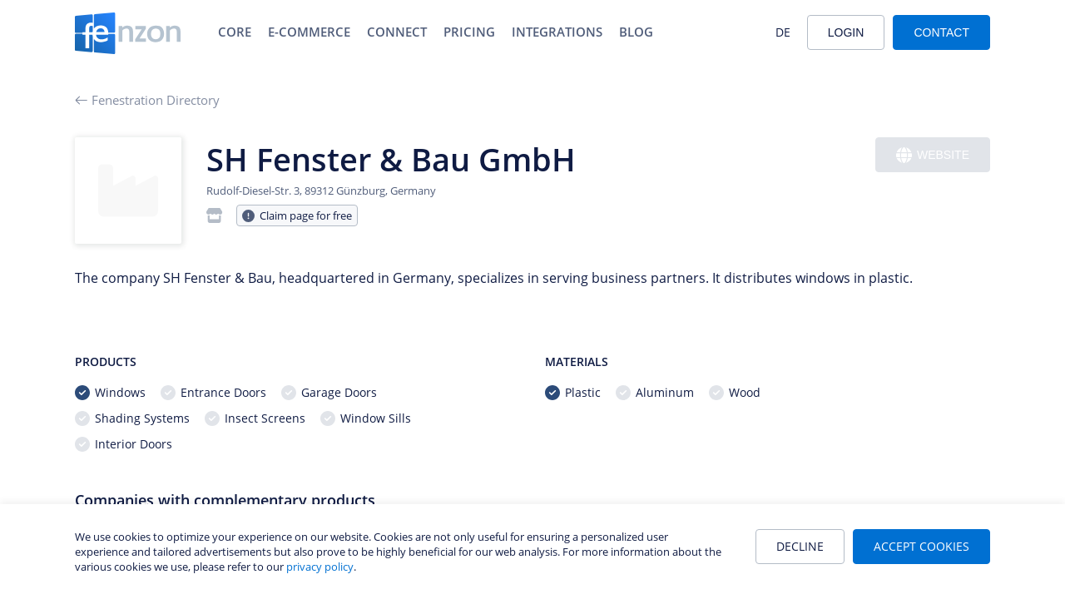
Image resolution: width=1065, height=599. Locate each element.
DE (782, 32)
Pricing (469, 31)
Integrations (557, 31)
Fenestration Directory (147, 100)
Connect (397, 31)
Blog (636, 31)
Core (234, 31)
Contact (941, 32)
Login (846, 32)
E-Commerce (309, 31)
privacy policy (320, 566)
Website (932, 155)
